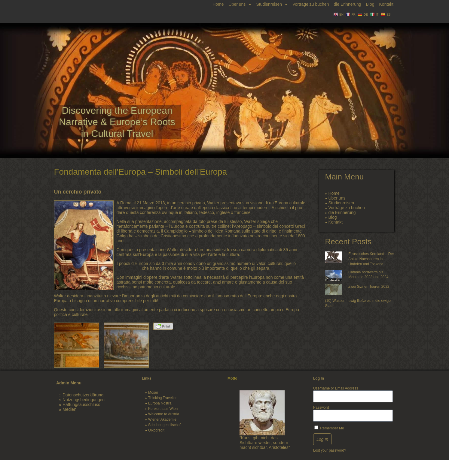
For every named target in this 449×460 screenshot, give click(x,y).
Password (321, 407)
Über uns (240, 4)
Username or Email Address (335, 388)
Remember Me (329, 427)
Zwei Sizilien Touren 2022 (368, 286)
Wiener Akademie (162, 419)
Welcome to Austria (163, 414)
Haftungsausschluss (81, 404)
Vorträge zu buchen (310, 4)
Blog (370, 4)
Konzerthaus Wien (163, 409)
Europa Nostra (159, 403)
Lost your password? (329, 450)
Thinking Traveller (162, 398)
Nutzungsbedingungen (84, 399)
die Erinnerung (347, 4)
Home (218, 4)
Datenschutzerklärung (83, 394)
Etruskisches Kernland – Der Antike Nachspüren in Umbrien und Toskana (371, 259)
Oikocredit (156, 430)
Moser (153, 392)
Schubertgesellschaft (165, 425)
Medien (69, 409)
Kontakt (386, 4)
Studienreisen (272, 4)
